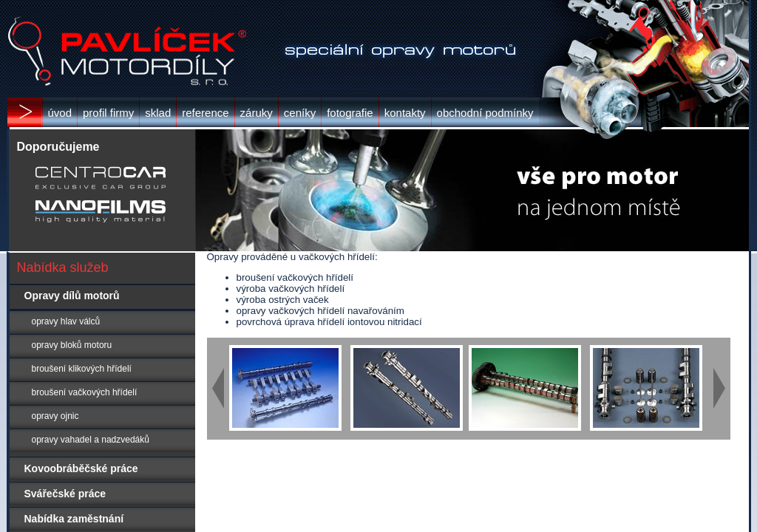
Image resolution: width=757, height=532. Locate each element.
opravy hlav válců (55, 321)
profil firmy (108, 112)
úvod (60, 112)
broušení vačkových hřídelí (74, 392)
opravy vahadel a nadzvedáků (79, 439)
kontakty (405, 112)
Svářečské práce (58, 493)
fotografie (350, 112)
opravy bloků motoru (61, 345)
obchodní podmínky (485, 112)
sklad (158, 112)
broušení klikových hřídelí (71, 369)
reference (205, 112)
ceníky (300, 112)
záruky (256, 112)
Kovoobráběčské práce (74, 468)
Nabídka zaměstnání (67, 519)
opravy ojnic (44, 416)
